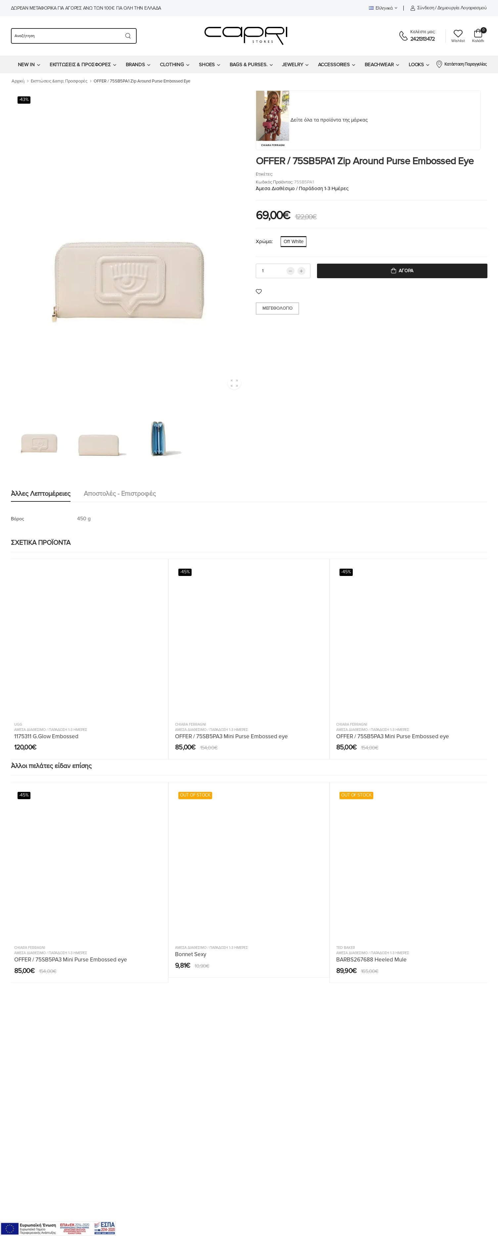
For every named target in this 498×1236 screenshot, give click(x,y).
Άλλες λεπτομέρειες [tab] (40, 494)
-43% (24, 99)
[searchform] (65, 36)
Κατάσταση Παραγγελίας (460, 64)
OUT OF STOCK (195, 795)
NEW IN (26, 65)
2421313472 (422, 39)
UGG (18, 724)
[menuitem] (29, 64)
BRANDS (135, 65)
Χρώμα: (264, 241)
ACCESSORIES (334, 65)
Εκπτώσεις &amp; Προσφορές (59, 81)
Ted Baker (345, 948)
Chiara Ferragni (190, 724)
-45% (185, 572)
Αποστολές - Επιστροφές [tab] (120, 494)
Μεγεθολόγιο (277, 308)
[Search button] (128, 36)
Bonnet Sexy (190, 954)
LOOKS (416, 65)
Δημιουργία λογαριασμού (462, 8)
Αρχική (18, 81)
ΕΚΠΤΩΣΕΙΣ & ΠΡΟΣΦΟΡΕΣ (80, 65)
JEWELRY (292, 65)
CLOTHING (172, 65)
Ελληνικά (381, 8)
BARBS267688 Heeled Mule (371, 959)
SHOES (207, 65)
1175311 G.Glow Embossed (46, 736)
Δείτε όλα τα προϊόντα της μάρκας (329, 120)
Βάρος (17, 519)
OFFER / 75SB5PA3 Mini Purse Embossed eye (231, 736)
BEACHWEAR (379, 65)
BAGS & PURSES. (248, 65)
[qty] (283, 271)
